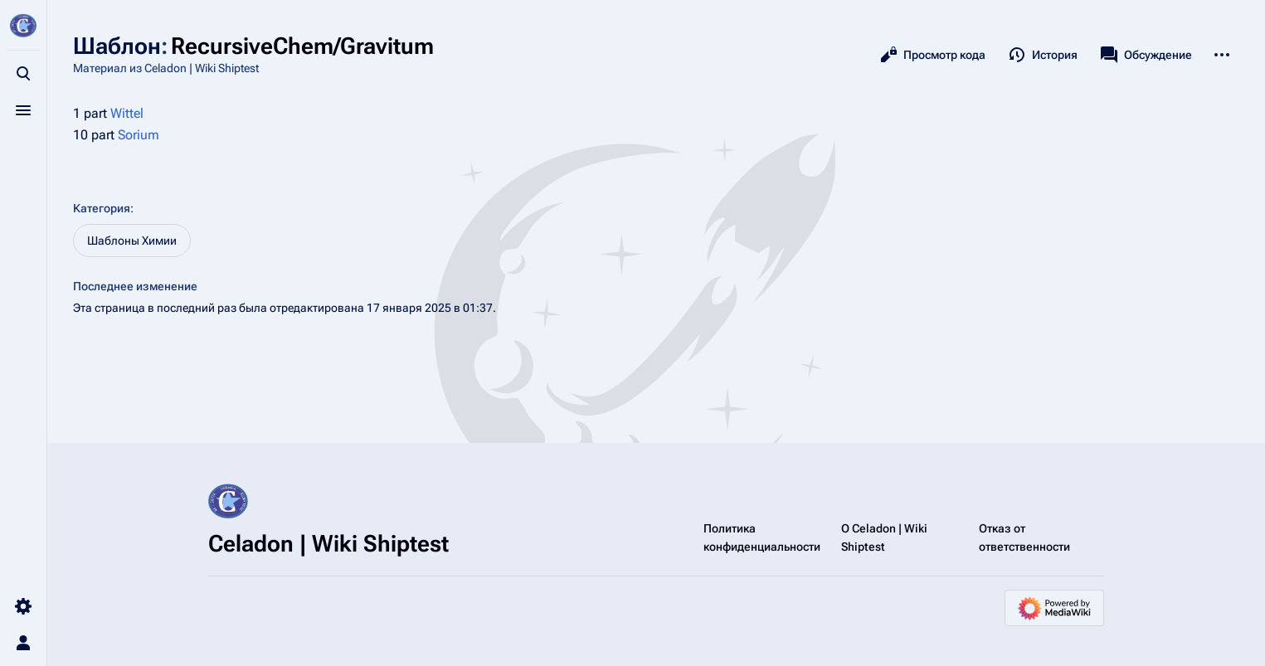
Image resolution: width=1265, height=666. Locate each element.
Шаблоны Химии (132, 240)
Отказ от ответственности (1024, 537)
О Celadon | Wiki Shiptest (884, 537)
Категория (101, 208)
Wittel (127, 113)
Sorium (138, 135)
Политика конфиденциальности (761, 537)
